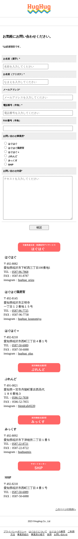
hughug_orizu (26, 280)
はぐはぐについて (38, 531)
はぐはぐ (39, 9)
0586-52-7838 (20, 397)
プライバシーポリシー (15, 531)
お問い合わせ (61, 534)
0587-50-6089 (20, 345)
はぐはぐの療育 (57, 531)
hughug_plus (25, 353)
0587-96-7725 (20, 310)
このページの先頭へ (65, 509)
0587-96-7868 (20, 271)
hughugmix (24, 452)
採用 (49, 534)
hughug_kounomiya (29, 318)
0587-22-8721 (20, 443)
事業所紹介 (23, 534)
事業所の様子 (38, 534)
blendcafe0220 (26, 406)
